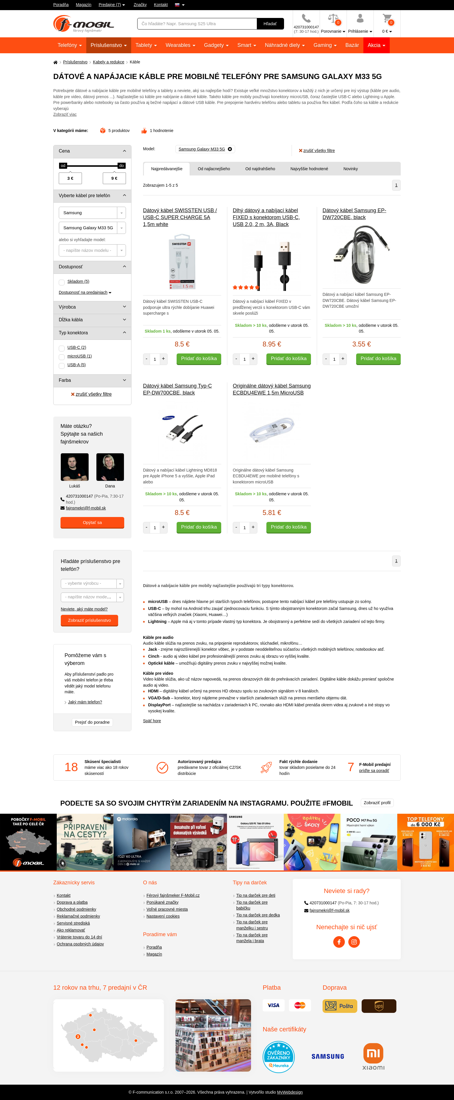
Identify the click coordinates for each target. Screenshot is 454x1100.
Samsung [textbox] (72, 212)
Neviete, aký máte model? (84, 609)
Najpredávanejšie (166, 168)
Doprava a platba (72, 902)
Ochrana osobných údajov (80, 944)
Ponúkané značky (163, 902)
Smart (245, 45)
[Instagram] (354, 942)
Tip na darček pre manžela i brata (252, 938)
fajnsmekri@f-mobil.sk (83, 508)
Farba (65, 380)
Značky (140, 4)
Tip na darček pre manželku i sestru (252, 925)
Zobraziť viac (65, 114)
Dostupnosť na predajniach (83, 292)
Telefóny (68, 45)
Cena (64, 150)
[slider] (63, 166)
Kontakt (161, 4)
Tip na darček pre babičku (252, 905)
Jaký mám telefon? (85, 702)
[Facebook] (339, 942)
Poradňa (61, 4)
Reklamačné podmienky (78, 916)
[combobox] (92, 213)
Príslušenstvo (107, 45)
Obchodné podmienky (76, 909)
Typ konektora (73, 332)
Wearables (179, 45)
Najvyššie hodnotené (309, 168)
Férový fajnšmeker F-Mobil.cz (173, 895)
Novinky (350, 168)
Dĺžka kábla (71, 319)
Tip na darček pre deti (255, 895)
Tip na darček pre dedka (258, 915)
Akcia (375, 45)
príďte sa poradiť (374, 770)
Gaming (323, 45)
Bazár (352, 45)
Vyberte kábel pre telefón (84, 195)
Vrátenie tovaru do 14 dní (79, 937)
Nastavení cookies (163, 916)
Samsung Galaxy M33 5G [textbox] (88, 227)
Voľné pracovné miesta (167, 909)
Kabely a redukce (108, 62)
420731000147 (92, 499)
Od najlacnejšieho (214, 168)
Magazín (83, 4)
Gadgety (214, 45)
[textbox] (92, 250)
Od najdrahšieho (260, 168)
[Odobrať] (205, 149)
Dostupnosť (71, 266)
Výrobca (67, 307)
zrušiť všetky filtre (91, 394)
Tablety (144, 45)
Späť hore (152, 720)
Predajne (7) (110, 4)
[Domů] (55, 62)
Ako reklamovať (71, 930)
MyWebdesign (290, 1092)
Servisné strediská (73, 923)
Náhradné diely (283, 45)
